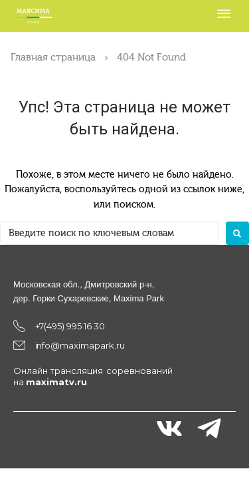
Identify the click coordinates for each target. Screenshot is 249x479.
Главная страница (53, 57)
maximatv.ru (56, 382)
